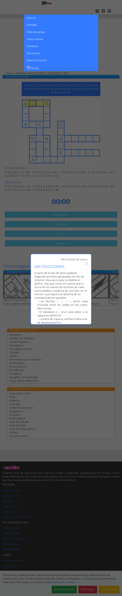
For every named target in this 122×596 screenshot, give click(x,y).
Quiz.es (31, 17)
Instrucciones (35, 39)
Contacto (32, 46)
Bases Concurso (36, 60)
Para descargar (36, 32)
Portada (32, 25)
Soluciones (33, 53)
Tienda (32, 68)
